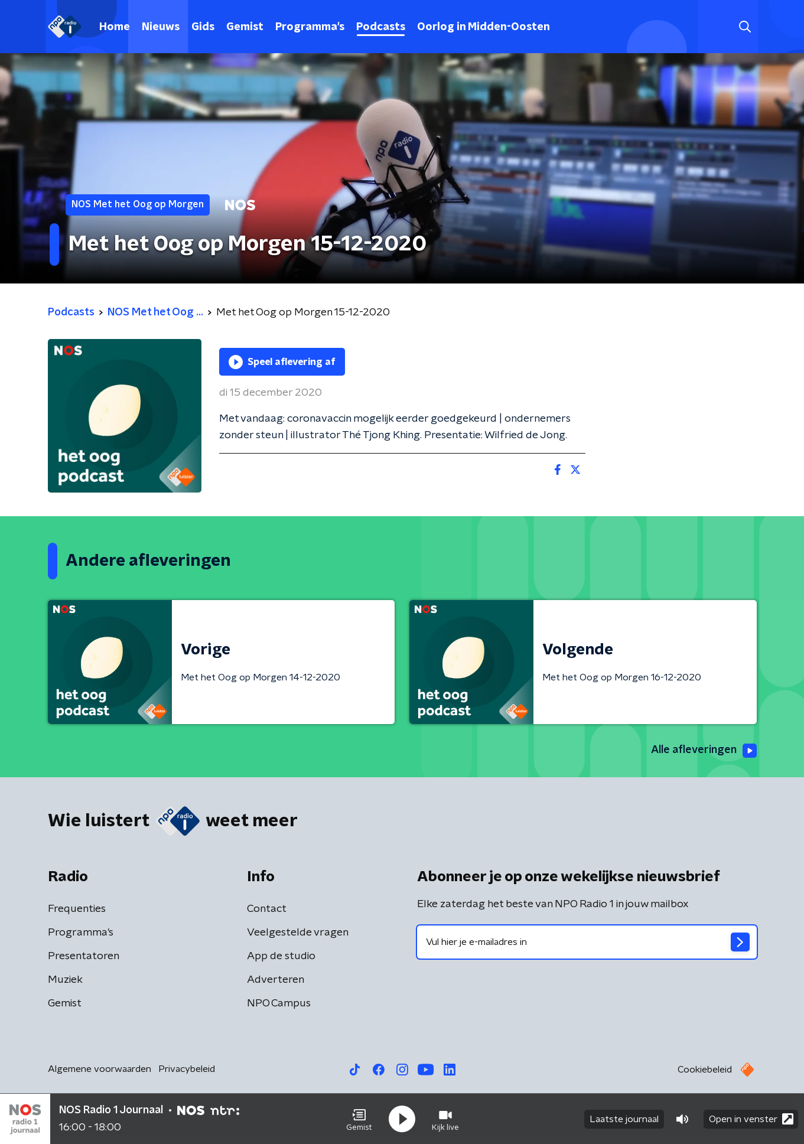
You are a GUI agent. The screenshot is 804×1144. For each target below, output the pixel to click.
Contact (267, 909)
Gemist (244, 27)
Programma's (309, 27)
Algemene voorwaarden (99, 1069)
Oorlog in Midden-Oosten (483, 27)
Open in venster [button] (751, 1119)
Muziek (65, 979)
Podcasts (380, 27)
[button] (359, 1119)
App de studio (281, 956)
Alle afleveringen (704, 751)
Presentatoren (83, 956)
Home (114, 27)
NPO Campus (279, 1003)
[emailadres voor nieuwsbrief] (587, 942)
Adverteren (275, 979)
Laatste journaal (624, 1119)
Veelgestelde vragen (298, 932)
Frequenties (77, 909)
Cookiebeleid (705, 1069)
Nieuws (161, 27)
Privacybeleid (186, 1069)
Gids (202, 27)
